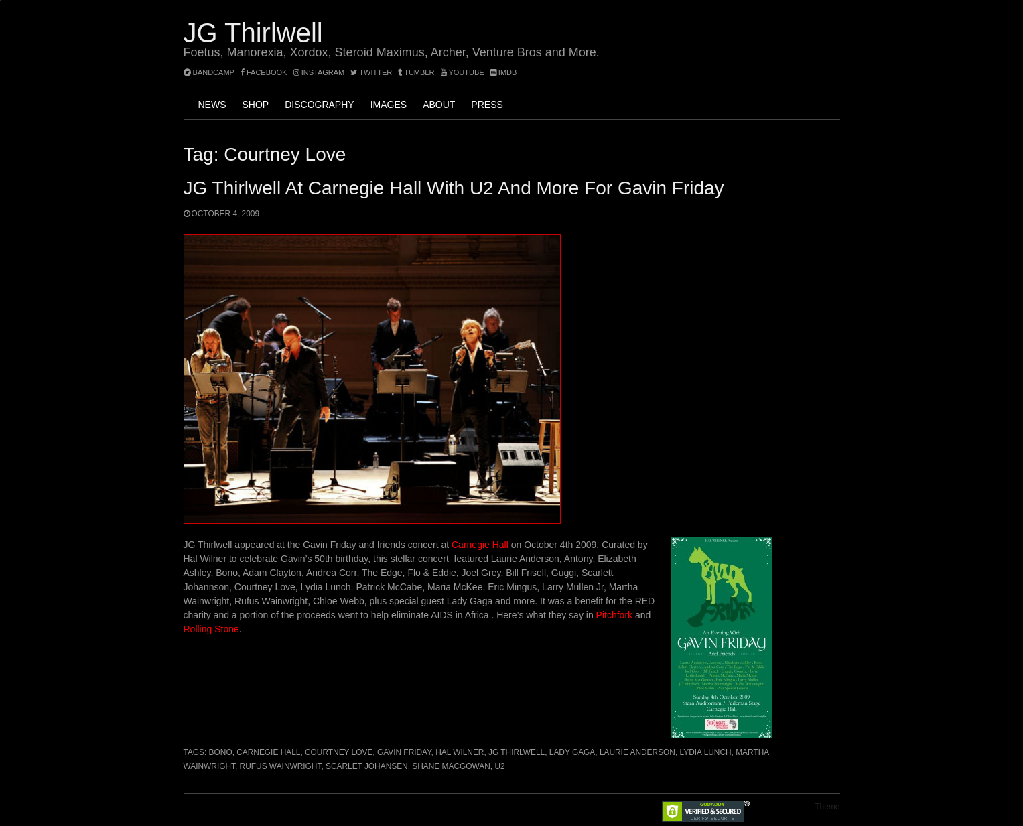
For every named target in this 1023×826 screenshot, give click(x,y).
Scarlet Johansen (367, 766)
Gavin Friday (404, 752)
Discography (319, 104)
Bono (220, 752)
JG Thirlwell (253, 33)
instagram (319, 72)
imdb (503, 72)
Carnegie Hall (480, 544)
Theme (827, 806)
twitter (371, 72)
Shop (256, 104)
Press (486, 104)
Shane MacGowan (451, 766)
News (212, 104)
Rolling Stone (211, 629)
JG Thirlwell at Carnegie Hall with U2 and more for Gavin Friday (454, 188)
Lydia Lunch (706, 752)
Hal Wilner (459, 752)
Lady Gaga (572, 752)
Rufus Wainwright (281, 766)
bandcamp (209, 72)
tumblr (417, 72)
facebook (264, 72)
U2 (499, 766)
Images (388, 104)
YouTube (462, 72)
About (439, 104)
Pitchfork (614, 615)
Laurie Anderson (637, 752)
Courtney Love (338, 752)
